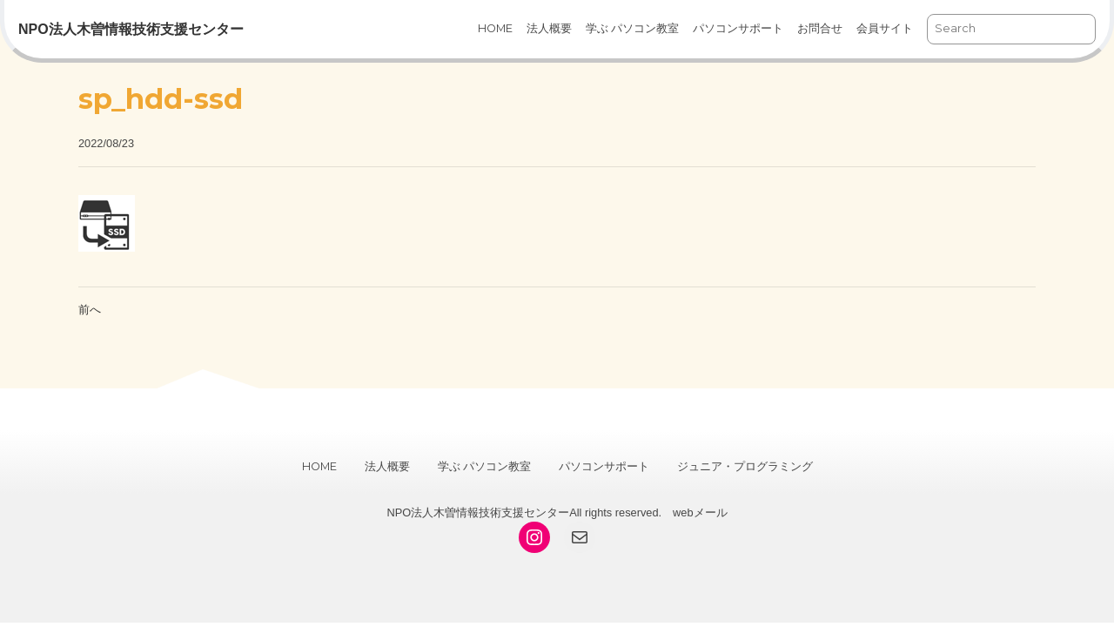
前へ (89, 309)
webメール (700, 512)
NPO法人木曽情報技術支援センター (131, 29)
